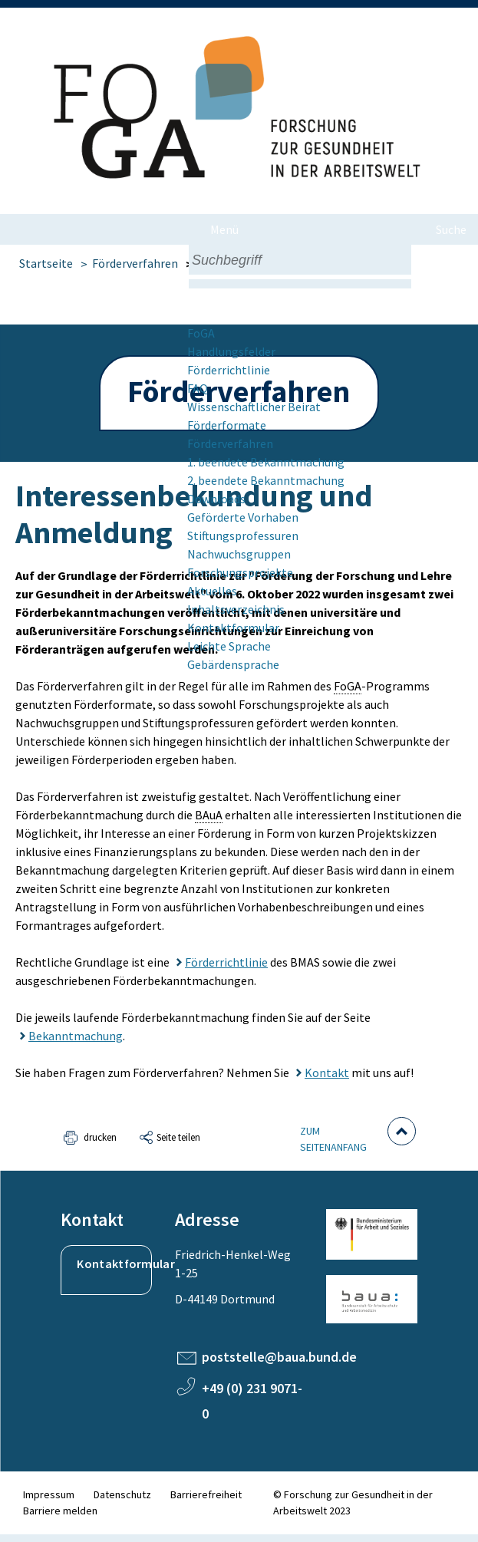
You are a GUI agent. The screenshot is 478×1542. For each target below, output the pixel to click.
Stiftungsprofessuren (242, 535)
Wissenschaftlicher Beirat (254, 406)
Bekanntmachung (75, 1035)
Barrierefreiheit (206, 1494)
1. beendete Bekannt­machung (265, 462)
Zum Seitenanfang (333, 1139)
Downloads (216, 498)
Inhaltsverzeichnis (236, 609)
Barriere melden (60, 1510)
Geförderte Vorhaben (242, 517)
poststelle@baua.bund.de (279, 1357)
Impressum (48, 1494)
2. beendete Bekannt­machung (265, 480)
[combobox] (300, 260)
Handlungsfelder (231, 351)
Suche (451, 229)
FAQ (197, 388)
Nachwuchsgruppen (239, 554)
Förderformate (226, 425)
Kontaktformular (233, 627)
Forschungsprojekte (240, 572)
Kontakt (327, 1072)
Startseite (46, 263)
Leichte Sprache (229, 646)
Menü (224, 229)
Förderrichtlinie (228, 369)
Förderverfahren (230, 443)
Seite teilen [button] (178, 1137)
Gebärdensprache (233, 664)
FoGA (201, 333)
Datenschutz (122, 1494)
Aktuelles (212, 590)
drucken (100, 1137)
